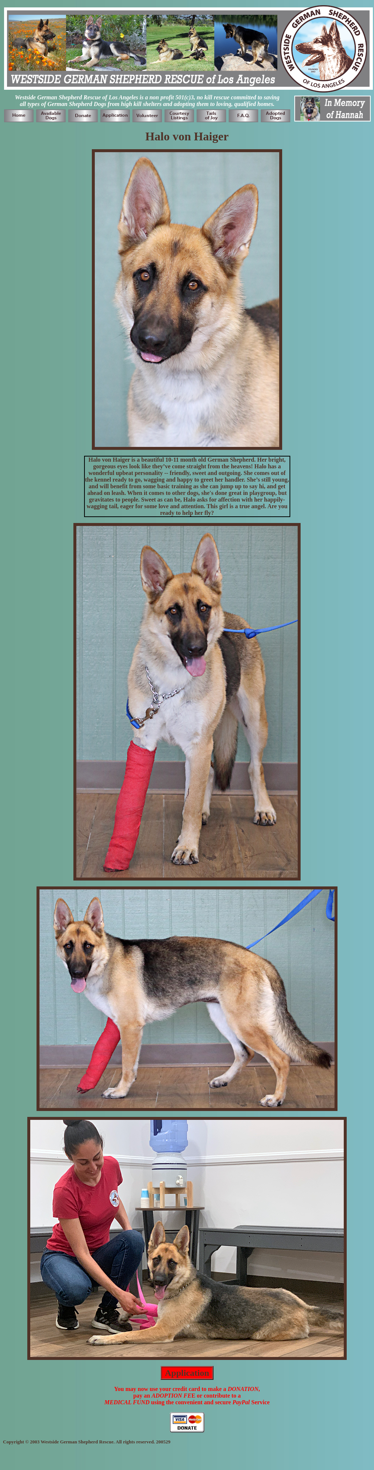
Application (187, 1373)
